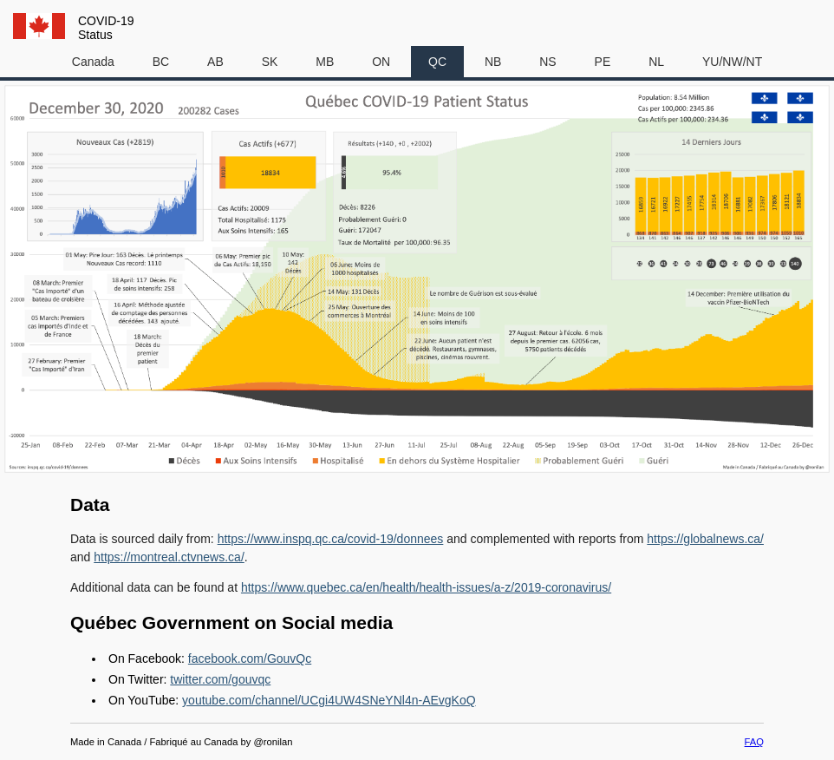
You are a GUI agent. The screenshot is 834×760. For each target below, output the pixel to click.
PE (603, 62)
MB (325, 62)
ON (381, 62)
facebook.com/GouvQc (249, 658)
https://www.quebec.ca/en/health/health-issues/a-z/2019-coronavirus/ (426, 587)
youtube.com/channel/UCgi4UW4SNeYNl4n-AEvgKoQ (329, 700)
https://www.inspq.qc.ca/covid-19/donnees (331, 539)
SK (270, 62)
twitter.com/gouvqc (220, 679)
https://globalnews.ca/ (705, 539)
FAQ (754, 742)
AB (215, 62)
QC (437, 62)
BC (161, 62)
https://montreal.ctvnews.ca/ (169, 557)
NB (493, 62)
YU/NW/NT (732, 62)
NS (547, 62)
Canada (93, 62)
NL (656, 62)
